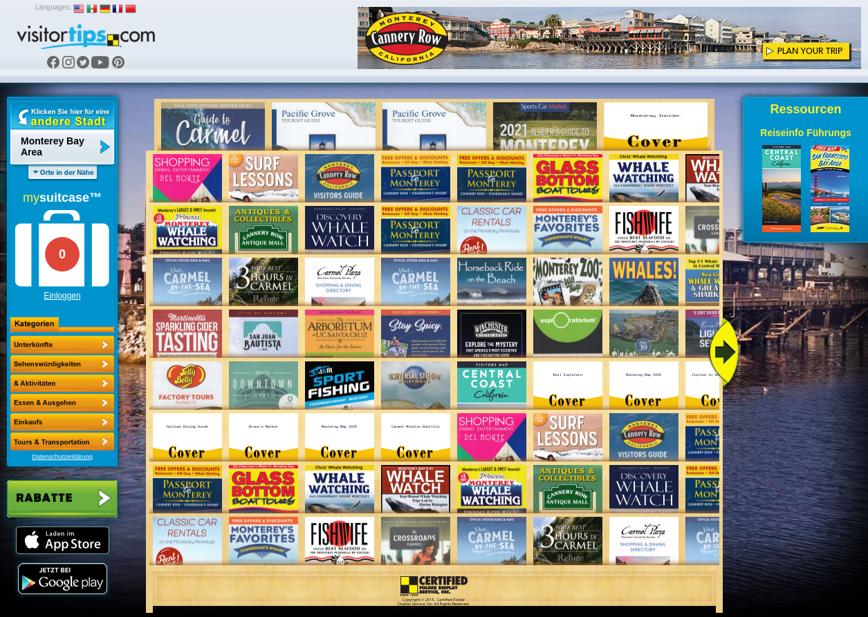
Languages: (53, 7)
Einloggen (62, 296)
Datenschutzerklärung (62, 456)
